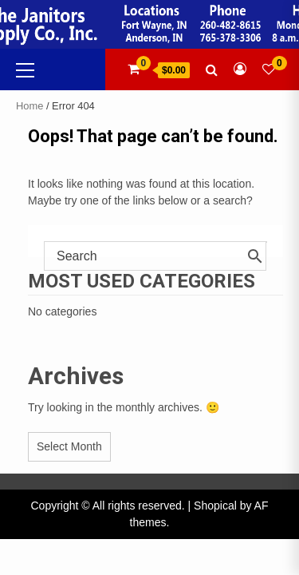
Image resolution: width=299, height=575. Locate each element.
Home (29, 106)
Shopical (215, 505)
